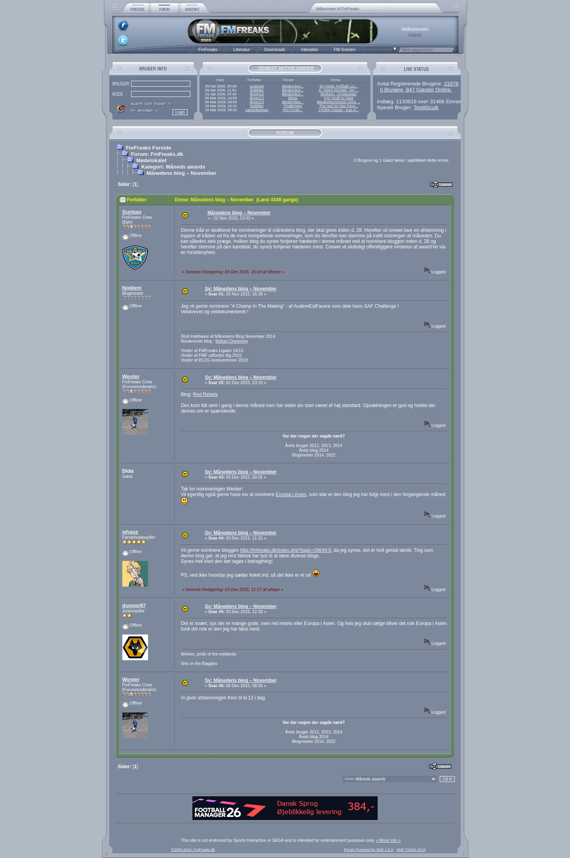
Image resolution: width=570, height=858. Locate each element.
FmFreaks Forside (148, 148)
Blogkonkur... (293, 86)
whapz (130, 532)
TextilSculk (426, 107)
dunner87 (134, 605)
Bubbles (257, 90)
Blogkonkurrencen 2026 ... (338, 102)
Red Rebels (205, 394)
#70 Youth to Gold (338, 98)
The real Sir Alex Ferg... (338, 106)
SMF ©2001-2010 (411, 850)
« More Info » (388, 840)
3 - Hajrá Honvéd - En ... (339, 90)
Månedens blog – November (181, 173)
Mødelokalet (151, 160)
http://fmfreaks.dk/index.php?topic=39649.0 (285, 550)
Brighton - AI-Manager (339, 94)
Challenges (292, 106)
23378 (451, 84)
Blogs (292, 98)
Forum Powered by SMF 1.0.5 (368, 850)
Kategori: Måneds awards (173, 167)
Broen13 (257, 94)
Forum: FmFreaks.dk (157, 154)
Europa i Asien (291, 494)
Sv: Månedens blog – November (240, 289)
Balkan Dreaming (231, 341)
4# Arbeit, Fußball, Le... (338, 86)
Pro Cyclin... (293, 110)
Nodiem (132, 288)
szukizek (257, 86)
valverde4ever (256, 110)
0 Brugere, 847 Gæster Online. (416, 90)
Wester (131, 376)
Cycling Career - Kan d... (338, 110)
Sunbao (132, 212)
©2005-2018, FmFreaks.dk (193, 850)
